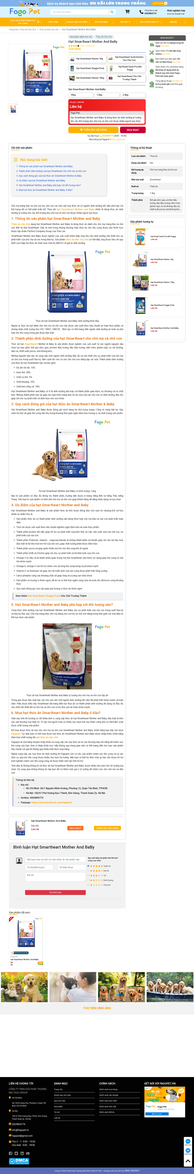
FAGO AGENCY (132, 1170)
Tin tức (57, 1112)
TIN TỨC (125, 22)
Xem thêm (165, 46)
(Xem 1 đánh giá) (87, 46)
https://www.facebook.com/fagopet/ (52, 802)
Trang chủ (58, 1089)
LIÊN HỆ (173, 22)
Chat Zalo (188, 1142)
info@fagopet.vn (20, 1130)
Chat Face (187, 1151)
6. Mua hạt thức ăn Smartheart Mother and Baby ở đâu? (44, 190)
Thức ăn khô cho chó (48, 29)
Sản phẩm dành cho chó (81, 37)
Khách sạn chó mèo (62, 1095)
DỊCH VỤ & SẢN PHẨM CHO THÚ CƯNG (22, 22)
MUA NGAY (133, 130)
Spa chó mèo (59, 1101)
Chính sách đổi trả (106, 1112)
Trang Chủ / (14, 29)
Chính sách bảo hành (108, 1101)
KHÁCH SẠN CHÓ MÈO (77, 22)
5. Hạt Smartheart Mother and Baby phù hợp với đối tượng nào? (48, 185)
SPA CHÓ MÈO (101, 22)
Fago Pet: (75, 113)
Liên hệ (57, 1118)
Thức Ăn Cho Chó (28, 29)
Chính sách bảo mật (107, 1106)
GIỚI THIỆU (53, 22)
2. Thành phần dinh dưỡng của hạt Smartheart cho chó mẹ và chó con (51, 171)
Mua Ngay (75, 828)
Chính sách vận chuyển (108, 1095)
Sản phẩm (58, 1106)
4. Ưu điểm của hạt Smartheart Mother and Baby (40, 180)
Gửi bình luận (55, 892)
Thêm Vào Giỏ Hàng (107, 828)
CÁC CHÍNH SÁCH (149, 22)
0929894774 (177, 81)
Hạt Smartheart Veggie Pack (44, 595)
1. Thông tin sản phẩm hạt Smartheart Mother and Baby (44, 166)
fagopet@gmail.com (22, 1135)
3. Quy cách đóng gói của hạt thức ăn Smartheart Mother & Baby (49, 175)
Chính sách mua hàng (108, 1089)
